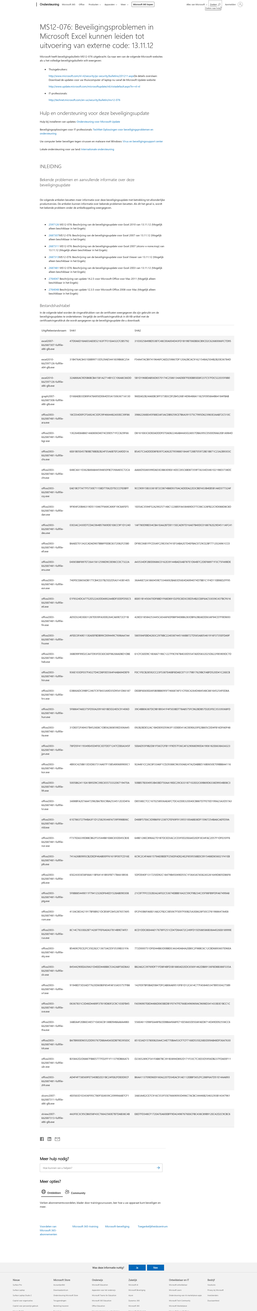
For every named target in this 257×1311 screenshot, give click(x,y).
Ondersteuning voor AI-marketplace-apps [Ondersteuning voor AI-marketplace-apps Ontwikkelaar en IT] (185, 1295)
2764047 (54, 278)
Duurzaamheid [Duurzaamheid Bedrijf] (213, 1300)
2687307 (54, 235)
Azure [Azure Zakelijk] (130, 1295)
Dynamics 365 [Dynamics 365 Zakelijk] (134, 1300)
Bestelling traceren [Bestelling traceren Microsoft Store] (61, 1306)
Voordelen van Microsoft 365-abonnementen (48, 1230)
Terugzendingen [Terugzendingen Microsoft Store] (59, 1300)
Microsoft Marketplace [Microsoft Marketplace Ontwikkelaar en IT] (178, 1306)
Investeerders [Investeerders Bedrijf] (213, 1295)
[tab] (52, 1192)
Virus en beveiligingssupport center (143, 141)
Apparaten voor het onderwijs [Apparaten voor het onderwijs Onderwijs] (104, 1290)
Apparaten (110, 4)
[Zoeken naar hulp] (215, 4)
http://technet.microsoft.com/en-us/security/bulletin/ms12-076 (84, 100)
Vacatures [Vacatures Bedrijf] (212, 1285)
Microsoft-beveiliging (117, 1226)
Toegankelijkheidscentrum (153, 1226)
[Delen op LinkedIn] (48, 1138)
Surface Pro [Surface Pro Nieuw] (17, 1285)
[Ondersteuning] (49, 4)
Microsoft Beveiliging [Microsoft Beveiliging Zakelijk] (136, 1290)
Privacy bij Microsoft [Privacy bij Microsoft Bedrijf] (216, 1290)
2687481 (54, 267)
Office (81, 4)
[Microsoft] (24, 4)
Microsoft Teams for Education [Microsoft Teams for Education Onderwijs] (104, 1295)
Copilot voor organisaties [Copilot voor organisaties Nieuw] (23, 1300)
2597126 (54, 224)
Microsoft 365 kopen (143, 4)
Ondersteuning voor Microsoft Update (98, 121)
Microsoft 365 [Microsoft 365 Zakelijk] (133, 1306)
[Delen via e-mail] (56, 1138)
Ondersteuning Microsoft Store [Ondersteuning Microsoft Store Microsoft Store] (65, 1295)
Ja (137, 1267)
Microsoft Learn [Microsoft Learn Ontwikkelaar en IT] (175, 1290)
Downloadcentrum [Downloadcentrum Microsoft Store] (60, 1290)
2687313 (54, 257)
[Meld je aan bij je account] (233, 4)
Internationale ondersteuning (97, 149)
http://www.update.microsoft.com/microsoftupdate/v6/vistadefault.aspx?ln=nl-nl (94, 86)
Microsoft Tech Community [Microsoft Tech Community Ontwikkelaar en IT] (179, 1300)
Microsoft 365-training (85, 1226)
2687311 (54, 246)
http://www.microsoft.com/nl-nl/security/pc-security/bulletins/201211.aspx (91, 76)
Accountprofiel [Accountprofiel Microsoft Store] (59, 1285)
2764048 (54, 289)
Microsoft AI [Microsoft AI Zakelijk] (133, 1285)
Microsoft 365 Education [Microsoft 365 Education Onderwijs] (101, 1300)
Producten (93, 4)
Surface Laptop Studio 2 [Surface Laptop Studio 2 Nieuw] (22, 1295)
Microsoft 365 (68, 4)
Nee (155, 1267)
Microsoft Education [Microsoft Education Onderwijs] (100, 1285)
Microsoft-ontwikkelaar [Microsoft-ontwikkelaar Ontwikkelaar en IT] (178, 1285)
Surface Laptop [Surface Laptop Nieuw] (19, 1290)
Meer (123, 4)
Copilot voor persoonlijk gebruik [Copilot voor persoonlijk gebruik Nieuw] (25, 1306)
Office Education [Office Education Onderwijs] (98, 1306)
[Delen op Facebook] (42, 1138)
